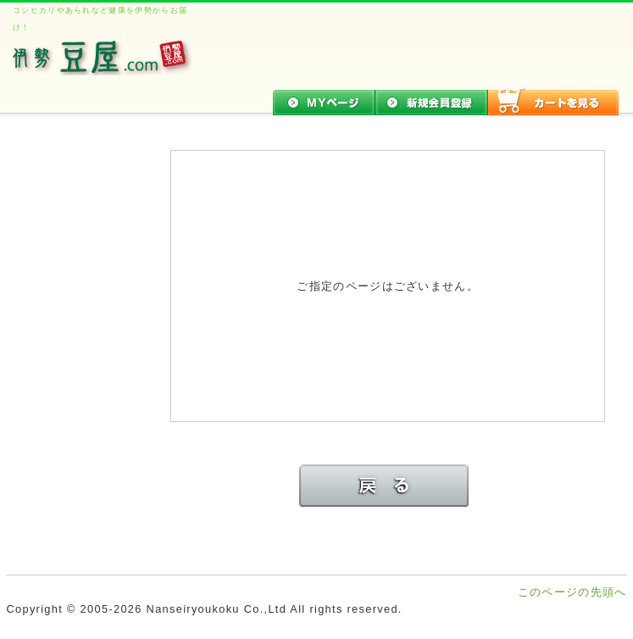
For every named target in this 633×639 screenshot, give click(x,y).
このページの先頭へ (572, 592)
